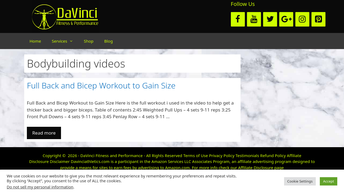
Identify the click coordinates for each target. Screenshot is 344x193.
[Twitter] (270, 19)
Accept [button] (328, 181)
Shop (89, 41)
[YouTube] (254, 19)
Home (35, 41)
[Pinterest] (318, 19)
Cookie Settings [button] (300, 181)
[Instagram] (302, 19)
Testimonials (247, 155)
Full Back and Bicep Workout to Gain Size (101, 85)
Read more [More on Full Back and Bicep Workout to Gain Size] (44, 133)
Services (65, 41)
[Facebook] (238, 19)
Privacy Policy (222, 155)
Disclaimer (60, 161)
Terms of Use (195, 155)
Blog (108, 41)
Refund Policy (273, 155)
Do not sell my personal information (40, 187)
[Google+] (286, 19)
